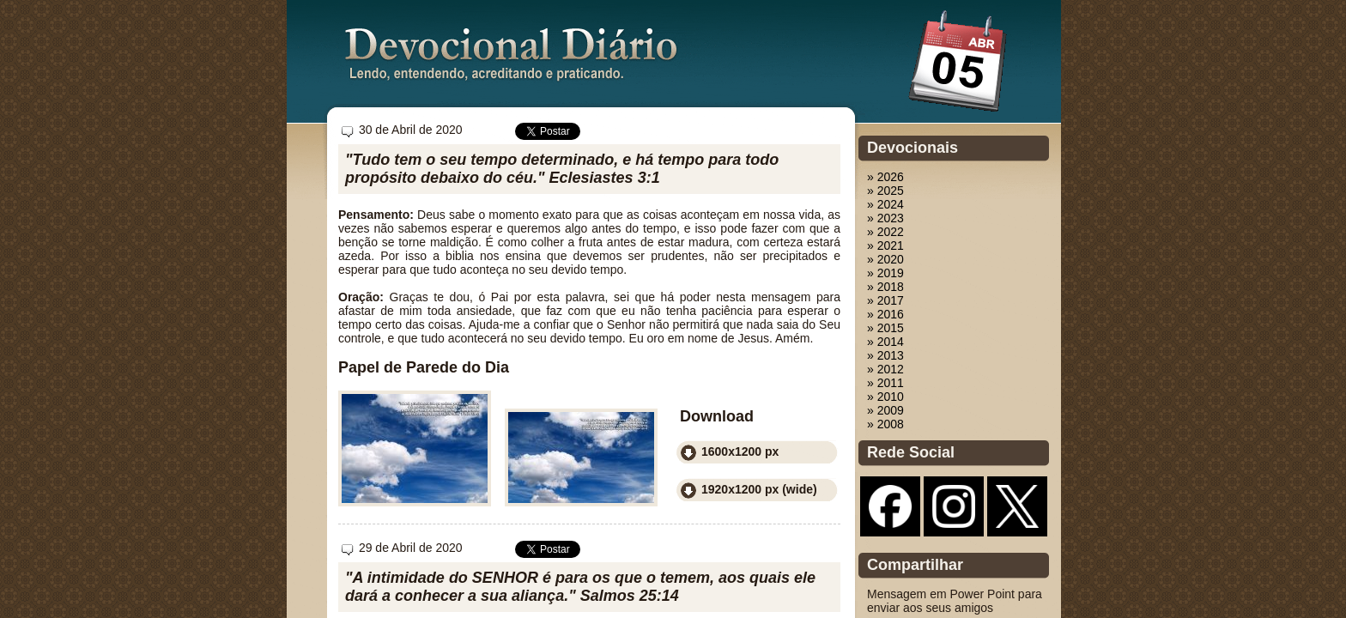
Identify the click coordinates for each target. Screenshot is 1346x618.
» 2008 (885, 424)
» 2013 (885, 355)
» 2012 (885, 369)
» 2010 (885, 396)
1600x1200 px (740, 451)
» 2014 (885, 341)
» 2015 (885, 328)
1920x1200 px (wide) (759, 489)
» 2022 (885, 232)
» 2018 (885, 287)
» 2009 (885, 410)
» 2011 (885, 383)
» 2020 (885, 259)
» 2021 (885, 245)
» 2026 (885, 177)
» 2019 (885, 273)
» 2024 (885, 204)
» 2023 (885, 218)
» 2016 (885, 314)
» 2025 (885, 190)
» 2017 (885, 300)
